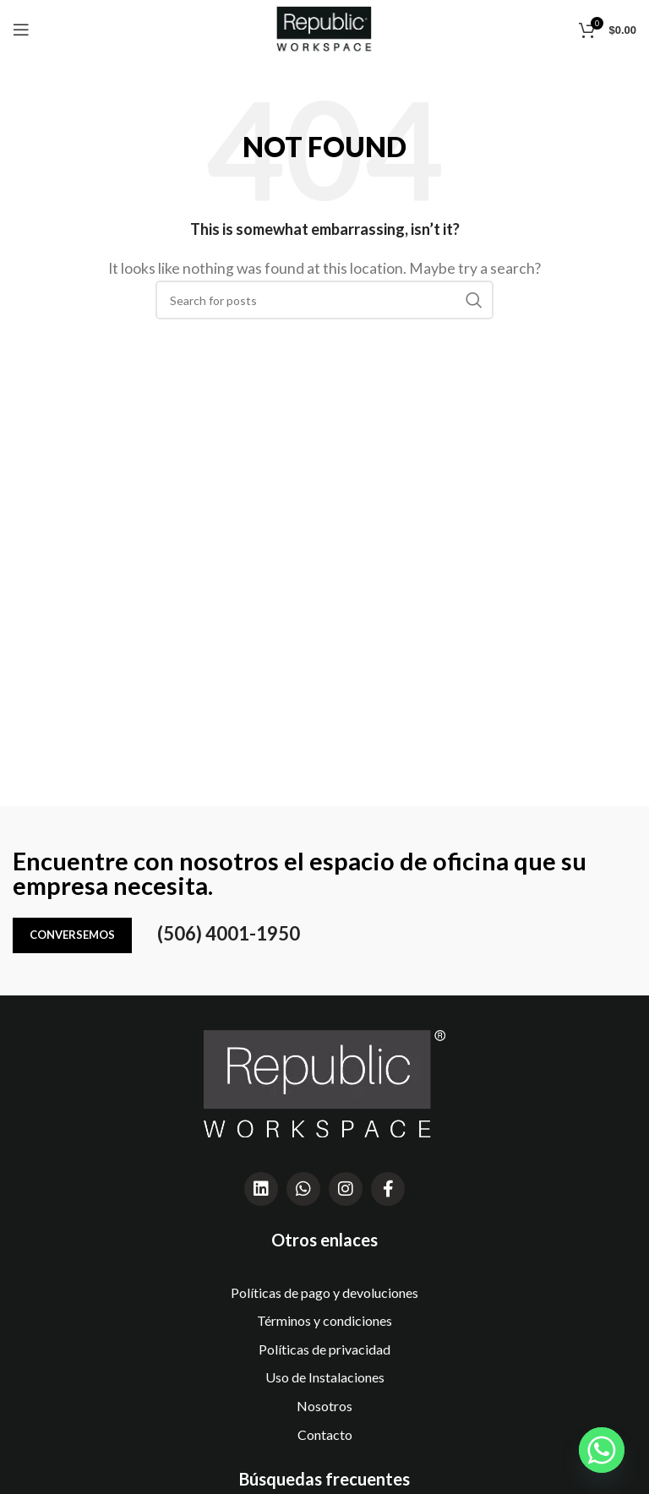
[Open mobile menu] (21, 29)
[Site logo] (324, 27)
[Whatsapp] (601, 1450)
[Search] (324, 300)
